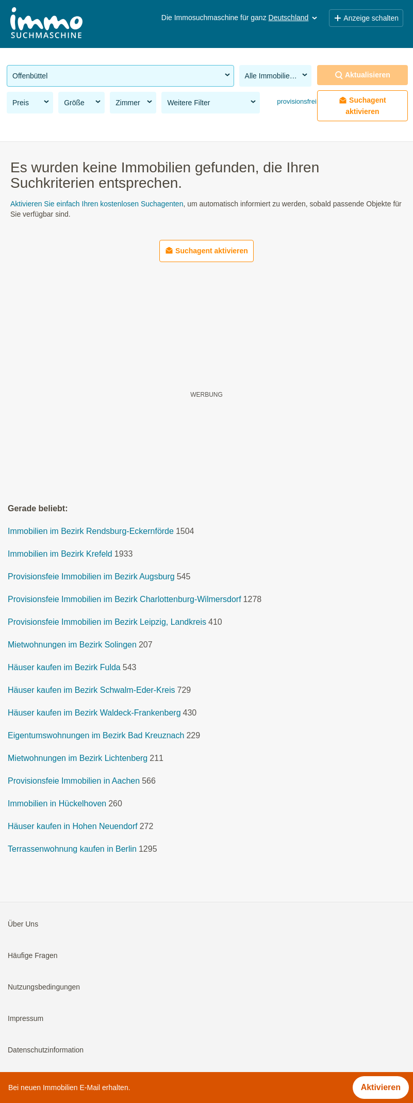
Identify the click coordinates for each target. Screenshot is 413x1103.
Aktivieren (381, 1087)
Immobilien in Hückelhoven (57, 803)
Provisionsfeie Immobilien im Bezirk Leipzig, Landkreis (107, 622)
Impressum (25, 1018)
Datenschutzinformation (46, 1050)
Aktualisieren (362, 75)
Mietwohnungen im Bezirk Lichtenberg (77, 758)
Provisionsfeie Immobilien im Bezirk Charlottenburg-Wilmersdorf (124, 599)
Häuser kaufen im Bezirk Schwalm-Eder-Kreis (91, 690)
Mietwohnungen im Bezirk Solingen (72, 644)
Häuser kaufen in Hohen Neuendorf (73, 826)
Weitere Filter (212, 102)
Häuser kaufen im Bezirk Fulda (64, 667)
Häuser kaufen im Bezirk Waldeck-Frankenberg (94, 712)
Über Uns (23, 924)
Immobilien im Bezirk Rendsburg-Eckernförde (91, 531)
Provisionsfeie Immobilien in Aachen (74, 780)
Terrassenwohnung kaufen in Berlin (72, 849)
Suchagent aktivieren (362, 106)
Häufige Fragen (33, 955)
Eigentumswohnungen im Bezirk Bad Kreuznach (96, 735)
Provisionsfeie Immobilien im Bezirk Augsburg (91, 576)
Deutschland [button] (294, 17)
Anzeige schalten (366, 18)
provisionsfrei (296, 101)
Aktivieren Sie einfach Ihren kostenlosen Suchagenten (96, 204)
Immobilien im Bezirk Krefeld (60, 553)
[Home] (46, 24)
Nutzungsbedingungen (44, 987)
